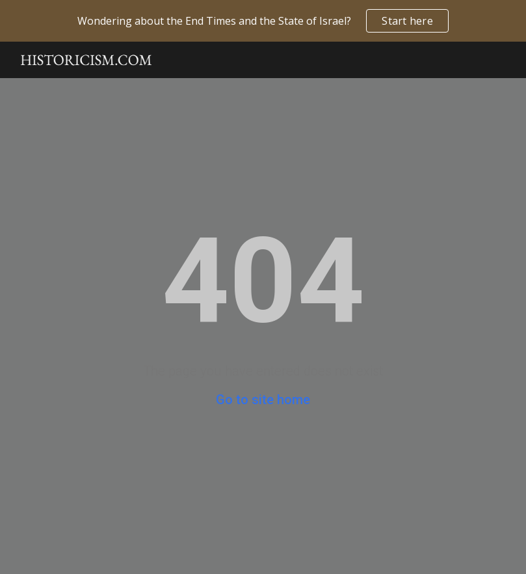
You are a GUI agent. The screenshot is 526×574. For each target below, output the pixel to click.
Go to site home (263, 399)
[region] (263, 21)
